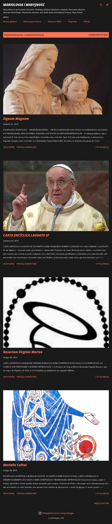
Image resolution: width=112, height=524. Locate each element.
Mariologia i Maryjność (24, 4)
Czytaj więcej (102, 147)
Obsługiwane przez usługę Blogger (56, 513)
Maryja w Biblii (54, 21)
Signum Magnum (16, 118)
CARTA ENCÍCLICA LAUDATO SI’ (26, 235)
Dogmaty (72, 21)
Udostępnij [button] (8, 147)
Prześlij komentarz (27, 147)
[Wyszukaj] (101, 4)
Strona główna (10, 21)
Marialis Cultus (15, 465)
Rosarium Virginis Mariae (22, 352)
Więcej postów (101, 503)
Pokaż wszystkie (98, 34)
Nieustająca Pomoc (32, 21)
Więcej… (87, 21)
